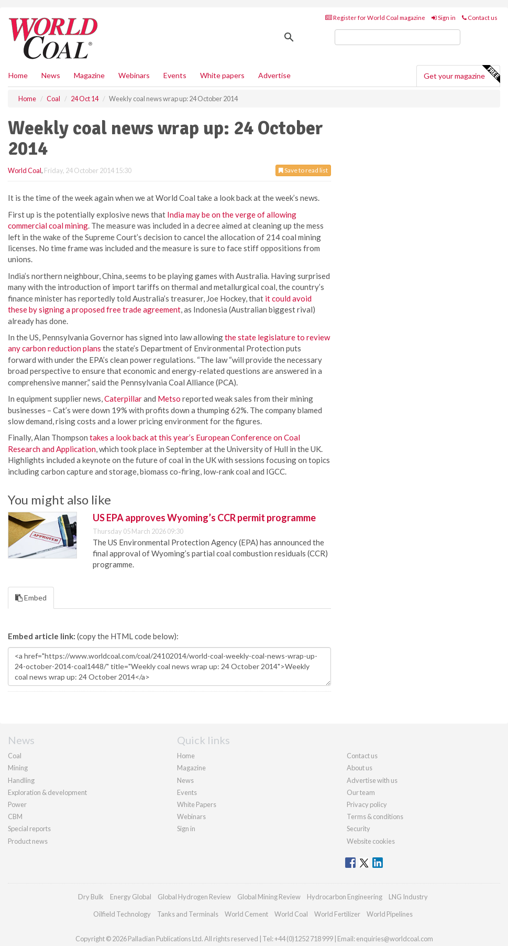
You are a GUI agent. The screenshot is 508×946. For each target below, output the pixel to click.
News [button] (50, 75)
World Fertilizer (337, 914)
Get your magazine (462, 74)
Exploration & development (47, 792)
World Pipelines (390, 914)
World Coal (24, 170)
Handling (21, 780)
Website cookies (371, 841)
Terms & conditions (375, 816)
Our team (361, 792)
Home (18, 75)
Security (358, 828)
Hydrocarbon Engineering (344, 897)
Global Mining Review (269, 897)
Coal (14, 755)
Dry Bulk (91, 897)
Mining (18, 768)
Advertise (274, 75)
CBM (15, 816)
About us (359, 768)
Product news (28, 841)
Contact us (480, 17)
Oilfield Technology (122, 914)
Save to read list (303, 170)
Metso (169, 398)
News (185, 780)
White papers (222, 75)
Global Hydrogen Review (194, 897)
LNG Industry (408, 897)
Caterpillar (123, 398)
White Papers (196, 804)
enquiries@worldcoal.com (394, 938)
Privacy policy (367, 804)
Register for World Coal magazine (375, 17)
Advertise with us (372, 780)
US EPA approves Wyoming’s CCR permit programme (204, 517)
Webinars (134, 75)
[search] (397, 37)
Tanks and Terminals (187, 914)
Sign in (444, 17)
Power (17, 804)
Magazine (89, 75)
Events (174, 75)
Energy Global (130, 897)
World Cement (246, 914)
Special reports (29, 828)
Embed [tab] (31, 597)
